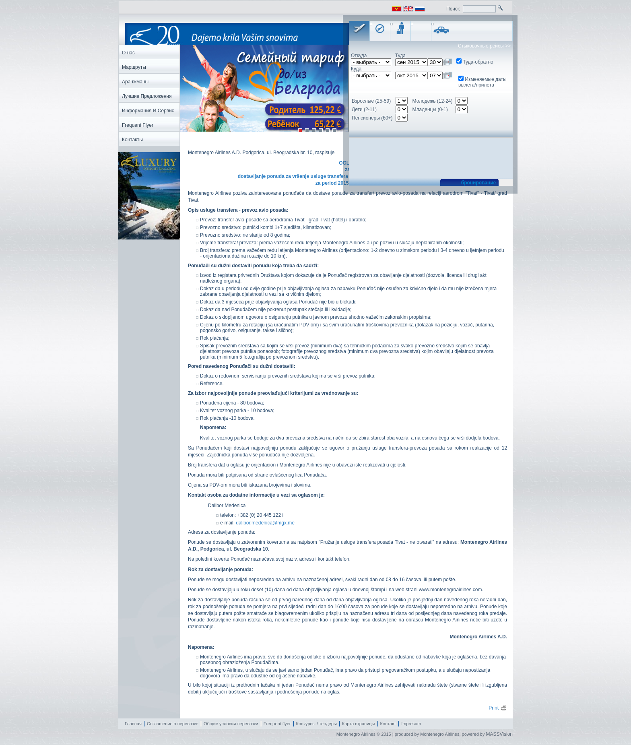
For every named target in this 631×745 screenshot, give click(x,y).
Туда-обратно (478, 62)
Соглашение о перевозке (172, 723)
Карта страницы (358, 723)
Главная (133, 723)
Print (498, 708)
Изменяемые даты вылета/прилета (482, 82)
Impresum (411, 723)
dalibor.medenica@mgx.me (265, 523)
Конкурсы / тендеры (316, 723)
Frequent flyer (277, 723)
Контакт (388, 723)
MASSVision (499, 734)
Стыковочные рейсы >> (484, 46)
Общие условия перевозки (231, 723)
